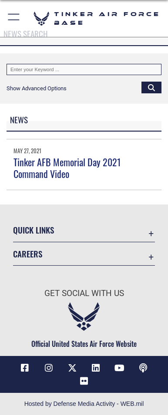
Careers (27, 253)
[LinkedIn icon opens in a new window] (95, 368)
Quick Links (33, 230)
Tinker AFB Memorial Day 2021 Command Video (67, 167)
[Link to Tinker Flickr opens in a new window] (84, 381)
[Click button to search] (151, 87)
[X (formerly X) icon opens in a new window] (72, 368)
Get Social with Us (84, 293)
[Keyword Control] (84, 69)
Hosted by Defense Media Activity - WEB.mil (84, 403)
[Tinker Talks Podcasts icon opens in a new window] (143, 368)
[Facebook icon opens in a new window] (24, 368)
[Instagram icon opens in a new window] (48, 368)
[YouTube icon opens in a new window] (119, 368)
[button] (14, 18)
